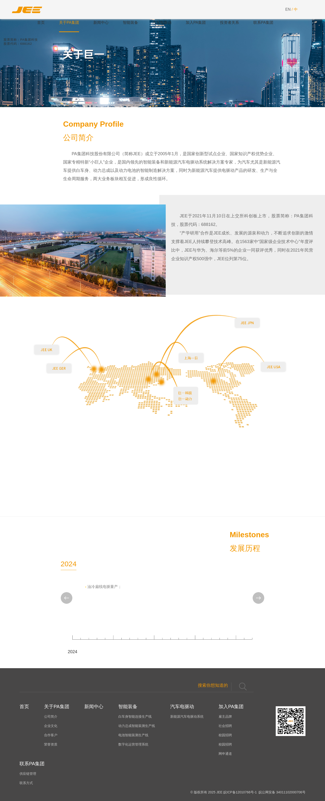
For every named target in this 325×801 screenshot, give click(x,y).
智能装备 (130, 22)
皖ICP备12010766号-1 (240, 792)
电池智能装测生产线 (133, 735)
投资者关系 (229, 22)
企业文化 (50, 725)
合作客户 (50, 735)
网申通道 (225, 753)
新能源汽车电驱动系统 (187, 716)
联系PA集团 (263, 22)
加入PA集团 (196, 22)
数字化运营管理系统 (133, 744)
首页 (41, 22)
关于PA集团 (69, 22)
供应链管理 (28, 773)
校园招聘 (225, 735)
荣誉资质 (50, 744)
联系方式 (26, 783)
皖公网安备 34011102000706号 (281, 792)
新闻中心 (101, 22)
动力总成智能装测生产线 (136, 725)
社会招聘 (225, 725)
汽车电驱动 (161, 22)
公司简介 (50, 716)
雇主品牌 (225, 716)
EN (287, 9)
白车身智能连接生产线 (135, 716)
